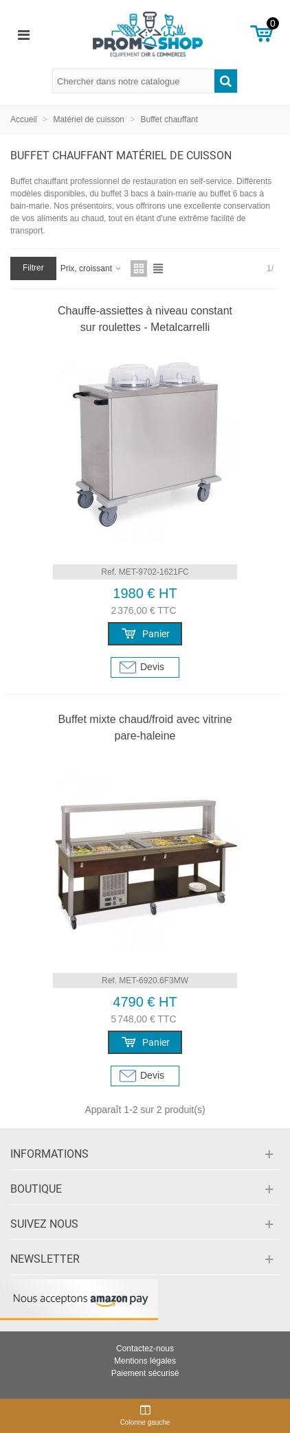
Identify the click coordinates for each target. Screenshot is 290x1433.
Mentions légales (145, 1361)
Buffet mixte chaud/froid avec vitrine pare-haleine (145, 727)
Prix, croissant (91, 268)
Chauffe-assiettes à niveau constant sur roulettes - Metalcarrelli (145, 319)
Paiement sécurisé (145, 1373)
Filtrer (33, 268)
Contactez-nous (145, 1348)
